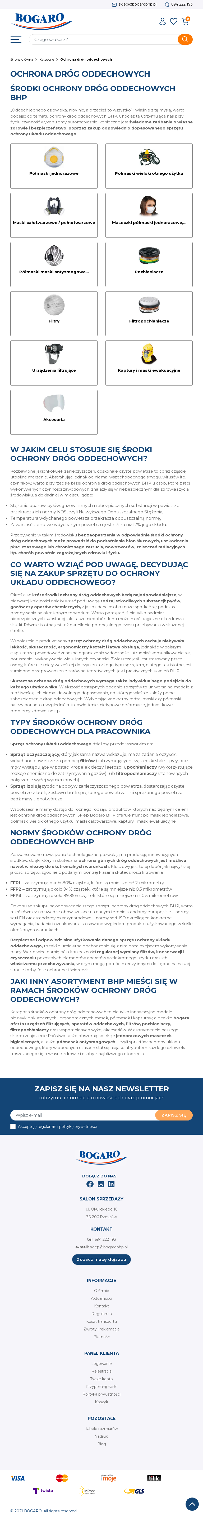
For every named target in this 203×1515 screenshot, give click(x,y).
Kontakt (101, 1306)
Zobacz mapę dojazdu (101, 1259)
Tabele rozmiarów (101, 1428)
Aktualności (101, 1298)
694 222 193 (182, 4)
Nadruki (101, 1436)
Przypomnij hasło (102, 1386)
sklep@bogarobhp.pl (137, 4)
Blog (101, 1444)
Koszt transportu (101, 1321)
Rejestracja (101, 1371)
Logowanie (101, 1363)
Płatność (101, 1336)
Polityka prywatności (101, 1394)
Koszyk (101, 1402)
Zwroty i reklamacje (102, 1329)
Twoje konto (101, 1379)
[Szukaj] (111, 39)
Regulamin (101, 1313)
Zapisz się (174, 1115)
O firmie (101, 1290)
